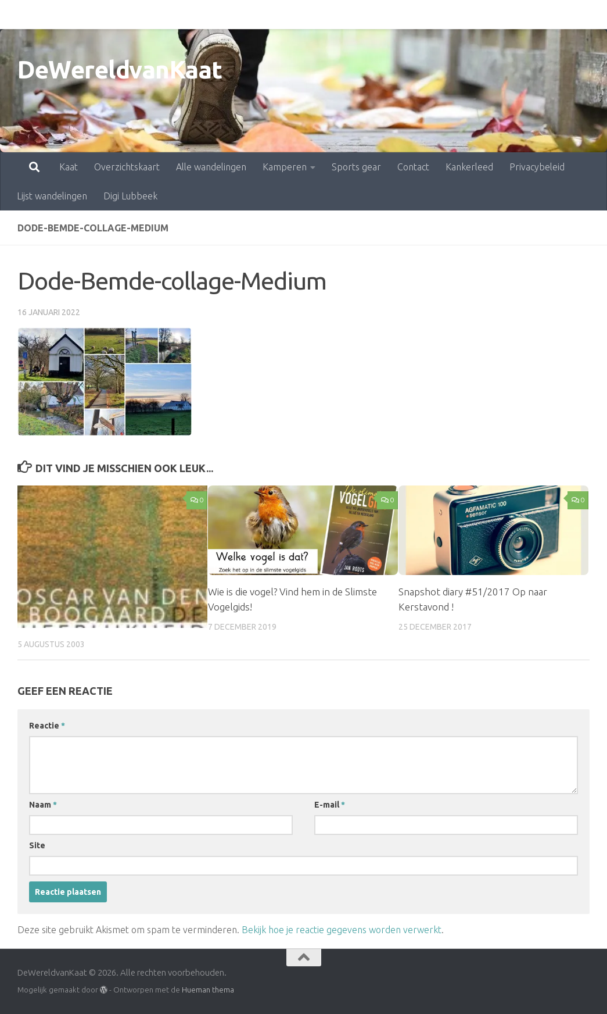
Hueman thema (208, 990)
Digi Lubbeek (130, 196)
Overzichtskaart (76, 14)
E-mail (329, 804)
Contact (362, 14)
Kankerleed (418, 14)
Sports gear (305, 14)
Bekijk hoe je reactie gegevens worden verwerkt (341, 929)
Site (37, 845)
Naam (43, 804)
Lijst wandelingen (52, 196)
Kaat (17, 14)
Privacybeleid (485, 14)
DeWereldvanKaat (119, 69)
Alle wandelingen (160, 14)
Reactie (47, 725)
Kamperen (233, 14)
